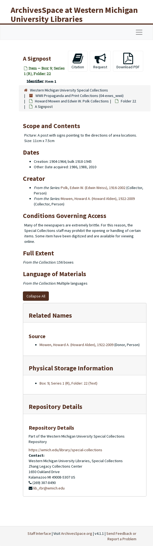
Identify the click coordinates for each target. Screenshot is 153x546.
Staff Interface (39, 533)
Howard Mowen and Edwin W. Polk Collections (72, 101)
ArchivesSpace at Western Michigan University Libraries (74, 14)
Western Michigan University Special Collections (69, 90)
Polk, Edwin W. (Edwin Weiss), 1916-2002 (93, 187)
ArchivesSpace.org (76, 533)
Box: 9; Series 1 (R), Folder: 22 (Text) (68, 383)
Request (100, 61)
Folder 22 (128, 101)
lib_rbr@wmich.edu (49, 488)
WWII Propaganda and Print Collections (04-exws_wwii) (79, 95)
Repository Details (55, 406)
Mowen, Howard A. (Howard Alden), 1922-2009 (98, 198)
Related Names (50, 315)
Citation (77, 61)
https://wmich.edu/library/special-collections (65, 449)
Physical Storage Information (71, 368)
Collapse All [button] (35, 296)
